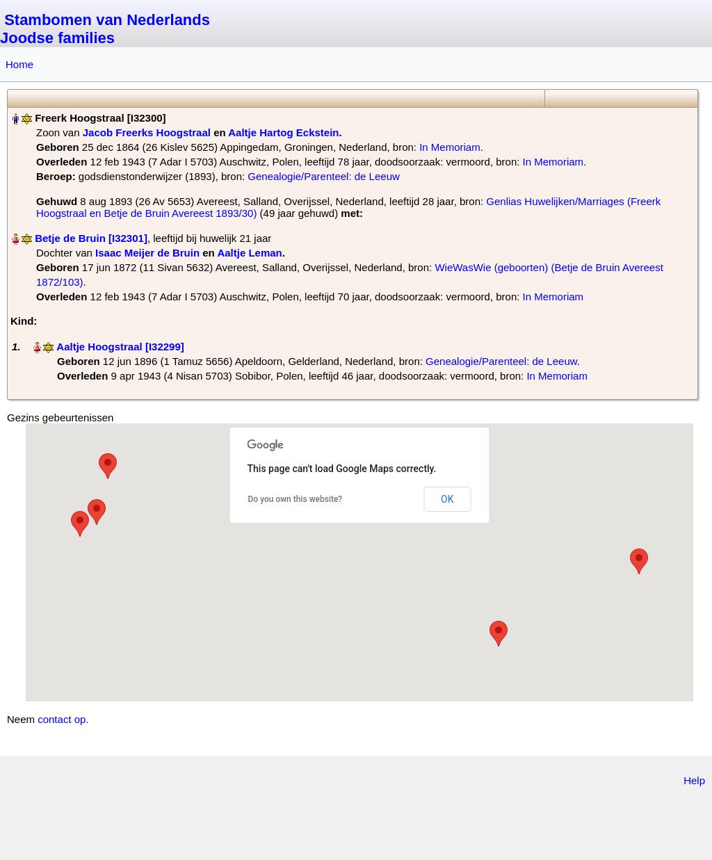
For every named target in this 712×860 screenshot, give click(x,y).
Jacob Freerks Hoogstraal (147, 132)
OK (447, 499)
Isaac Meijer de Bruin (147, 253)
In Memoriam (449, 147)
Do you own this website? (295, 499)
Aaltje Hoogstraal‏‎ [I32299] (120, 346)
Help (694, 780)
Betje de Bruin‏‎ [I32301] (91, 238)
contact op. (63, 719)
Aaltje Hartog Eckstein (283, 132)
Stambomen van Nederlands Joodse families (105, 29)
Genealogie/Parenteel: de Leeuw (324, 176)
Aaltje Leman (249, 253)
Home (19, 64)
